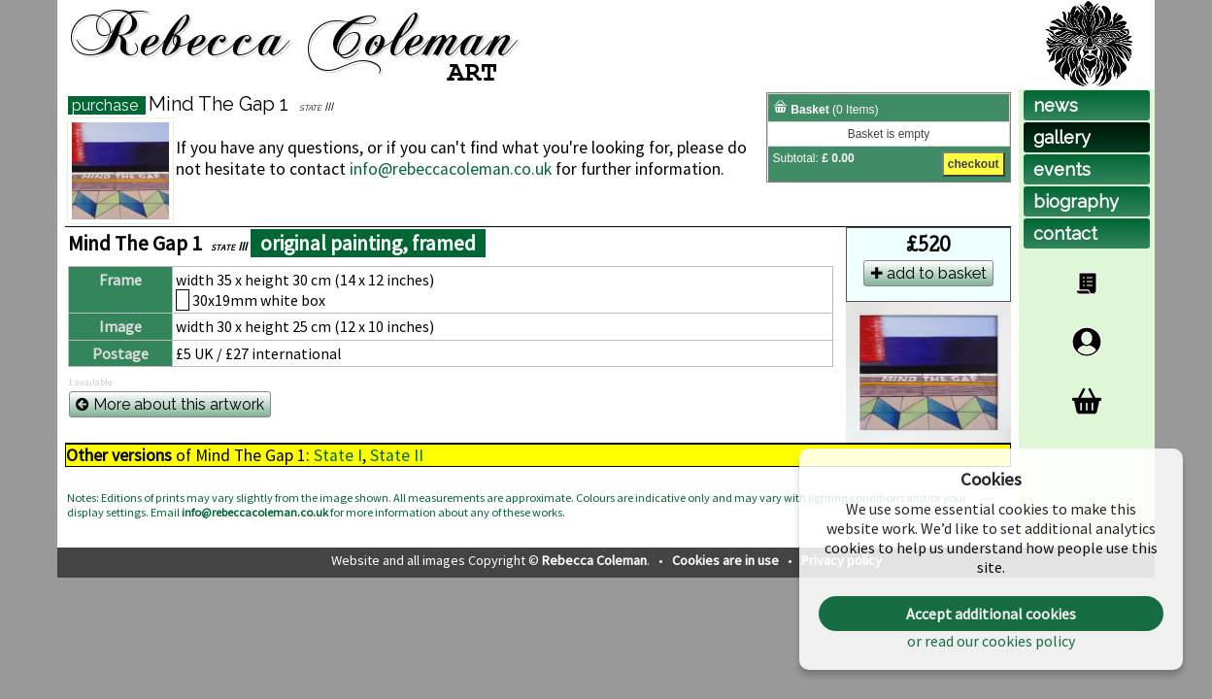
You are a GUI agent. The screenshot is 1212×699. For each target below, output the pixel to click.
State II (396, 455)
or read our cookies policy (991, 640)
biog (1076, 201)
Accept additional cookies (991, 613)
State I (338, 455)
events (1062, 169)
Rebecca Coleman (594, 560)
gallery (1062, 137)
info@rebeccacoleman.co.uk (451, 169)
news (1055, 105)
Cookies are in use (727, 560)
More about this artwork (170, 404)
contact (1065, 233)
